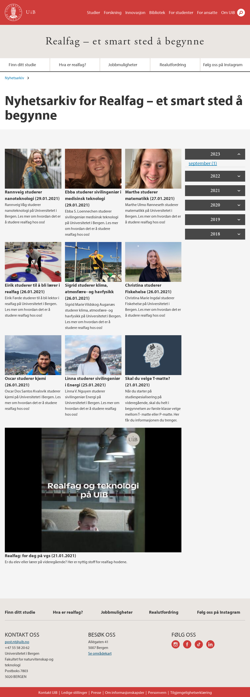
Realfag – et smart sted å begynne (124, 41)
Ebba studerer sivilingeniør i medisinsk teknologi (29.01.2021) (93, 198)
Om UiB (228, 12)
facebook (189, 645)
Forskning (112, 12)
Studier (93, 12)
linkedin (212, 645)
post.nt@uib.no (17, 641)
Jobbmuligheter (122, 64)
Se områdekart (100, 653)
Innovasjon (135, 12)
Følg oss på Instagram (223, 64)
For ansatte (207, 12)
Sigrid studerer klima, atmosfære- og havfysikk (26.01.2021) (89, 291)
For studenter (181, 12)
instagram (177, 645)
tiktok (200, 645)
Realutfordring (173, 64)
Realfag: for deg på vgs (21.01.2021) (40, 555)
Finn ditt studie (22, 64)
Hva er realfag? (72, 64)
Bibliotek (157, 12)
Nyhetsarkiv (14, 77)
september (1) (203, 163)
